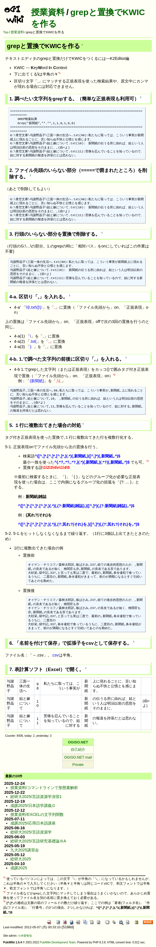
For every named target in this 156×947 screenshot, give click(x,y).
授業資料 (48, 12)
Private (78, 764)
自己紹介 (78, 749)
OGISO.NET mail (78, 757)
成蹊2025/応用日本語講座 (33, 823)
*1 (59, 73)
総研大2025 (20, 859)
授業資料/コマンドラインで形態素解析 (44, 787)
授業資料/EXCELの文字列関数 (37, 814)
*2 (114, 374)
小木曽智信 (25, 935)
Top (5, 32)
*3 (147, 461)
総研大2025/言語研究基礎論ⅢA (38, 841)
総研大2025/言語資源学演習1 (36, 796)
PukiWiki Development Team (57, 942)
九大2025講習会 (24, 850)
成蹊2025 (18, 868)
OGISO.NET (78, 742)
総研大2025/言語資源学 (31, 832)
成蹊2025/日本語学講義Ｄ (33, 805)
